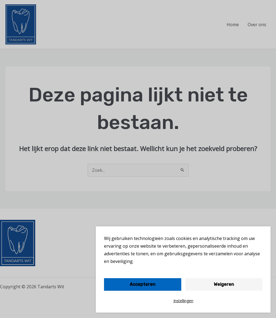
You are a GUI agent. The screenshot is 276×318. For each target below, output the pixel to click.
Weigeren (224, 284)
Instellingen (183, 300)
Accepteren (142, 284)
